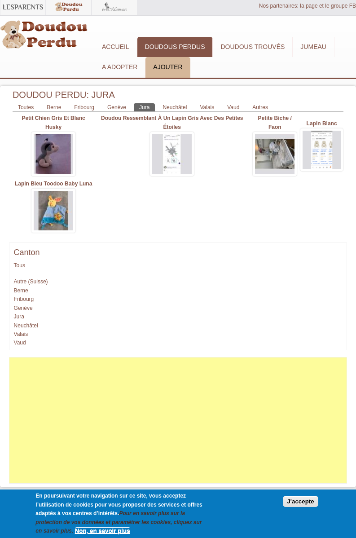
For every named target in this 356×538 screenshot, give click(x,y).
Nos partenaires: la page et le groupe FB (307, 6)
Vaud (233, 107)
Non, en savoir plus (102, 532)
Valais (207, 107)
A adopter (119, 67)
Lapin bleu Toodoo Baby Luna (53, 184)
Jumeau (313, 46)
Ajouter (167, 67)
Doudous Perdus (175, 46)
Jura (147, 106)
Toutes (26, 107)
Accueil (115, 46)
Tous (19, 265)
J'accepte (300, 503)
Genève (116, 107)
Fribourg (84, 107)
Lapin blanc (322, 123)
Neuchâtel (175, 107)
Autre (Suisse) (31, 281)
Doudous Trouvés (252, 46)
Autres (260, 107)
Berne (54, 107)
